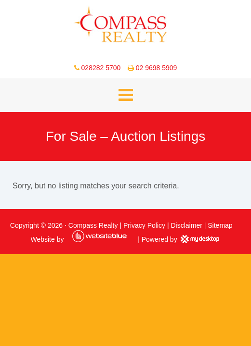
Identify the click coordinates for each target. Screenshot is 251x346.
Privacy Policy (144, 225)
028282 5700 (101, 68)
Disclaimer (186, 225)
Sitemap (220, 225)
